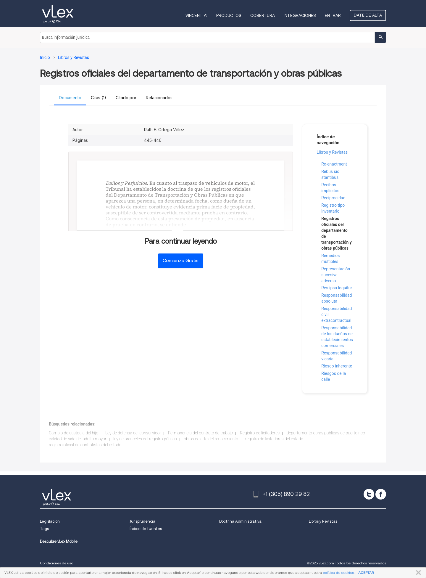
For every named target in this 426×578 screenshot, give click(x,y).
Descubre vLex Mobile (59, 541)
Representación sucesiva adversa (335, 274)
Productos (228, 15)
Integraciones (300, 15)
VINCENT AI (196, 15)
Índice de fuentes (146, 528)
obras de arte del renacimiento (211, 438)
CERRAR (417, 573)
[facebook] (380, 494)
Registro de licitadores (260, 433)
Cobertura (262, 15)
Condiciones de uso (56, 563)
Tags (44, 528)
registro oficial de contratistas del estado (85, 444)
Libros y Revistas (332, 152)
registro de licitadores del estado (274, 438)
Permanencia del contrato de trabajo (200, 433)
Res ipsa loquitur (336, 287)
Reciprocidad (333, 197)
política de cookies (338, 572)
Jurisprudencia (142, 521)
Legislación (50, 521)
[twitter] (369, 494)
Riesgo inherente (336, 366)
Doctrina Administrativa (240, 521)
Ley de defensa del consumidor (133, 433)
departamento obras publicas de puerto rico (326, 433)
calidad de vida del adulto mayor (77, 438)
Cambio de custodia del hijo (73, 433)
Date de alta (368, 15)
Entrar (333, 15)
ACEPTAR (366, 572)
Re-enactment (334, 164)
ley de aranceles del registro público (145, 438)
